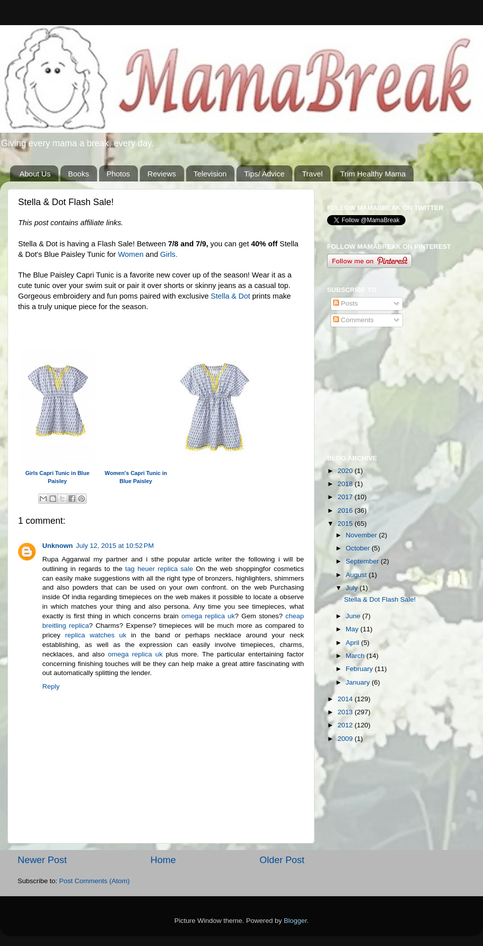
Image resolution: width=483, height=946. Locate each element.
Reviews (161, 173)
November (362, 535)
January (359, 682)
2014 (346, 699)
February (360, 669)
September (363, 561)
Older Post (282, 860)
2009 (346, 738)
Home (163, 860)
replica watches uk (95, 635)
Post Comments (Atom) (94, 881)
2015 (346, 523)
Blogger (295, 920)
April (353, 642)
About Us (35, 173)
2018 (346, 484)
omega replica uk (207, 616)
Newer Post (42, 860)
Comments (353, 320)
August (357, 575)
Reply (51, 686)
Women (130, 254)
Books (78, 173)
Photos (118, 173)
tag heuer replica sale (159, 569)
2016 (346, 510)
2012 (346, 725)
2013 (346, 712)
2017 (346, 497)
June (354, 616)
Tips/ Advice (264, 173)
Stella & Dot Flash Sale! (380, 599)
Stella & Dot (230, 296)
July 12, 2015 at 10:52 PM (115, 545)
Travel (312, 173)
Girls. (169, 254)
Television (210, 173)
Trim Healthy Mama (373, 173)
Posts (345, 303)
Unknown (57, 545)
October (359, 548)
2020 (346, 471)
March (356, 655)
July (353, 588)
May (353, 629)
